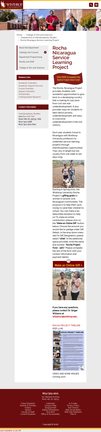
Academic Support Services (31, 86)
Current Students (27, 414)
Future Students (28, 403)
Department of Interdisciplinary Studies (38, 37)
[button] (7, 17)
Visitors (28, 408)
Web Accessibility (73, 410)
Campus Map (50, 405)
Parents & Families (28, 405)
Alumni (28, 410)
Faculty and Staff (26, 62)
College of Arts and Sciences (39, 35)
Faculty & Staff (28, 412)
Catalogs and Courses (28, 52)
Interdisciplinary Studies (29, 113)
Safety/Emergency (50, 410)
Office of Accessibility (50, 414)
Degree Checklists (27, 91)
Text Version (73, 408)
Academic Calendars (28, 83)
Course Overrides (26, 88)
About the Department (29, 48)
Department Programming (30, 57)
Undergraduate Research (30, 97)
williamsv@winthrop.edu (64, 316)
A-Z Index (73, 403)
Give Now (50, 412)
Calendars (50, 403)
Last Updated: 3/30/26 (10, 430)
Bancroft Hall (28, 116)
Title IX (73, 414)
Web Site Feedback (73, 412)
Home (19, 35)
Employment (50, 408)
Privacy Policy (73, 405)
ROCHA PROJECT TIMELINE (66, 325)
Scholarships (24, 94)
